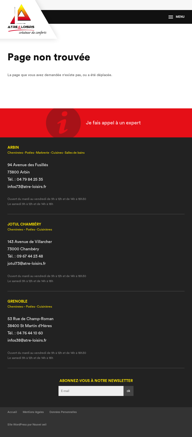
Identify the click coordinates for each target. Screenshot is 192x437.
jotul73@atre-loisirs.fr (27, 264)
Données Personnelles (63, 412)
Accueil (12, 412)
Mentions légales (33, 412)
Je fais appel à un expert (113, 122)
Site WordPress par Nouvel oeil (27, 424)
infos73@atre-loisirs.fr (27, 187)
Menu (176, 17)
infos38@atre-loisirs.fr (27, 340)
